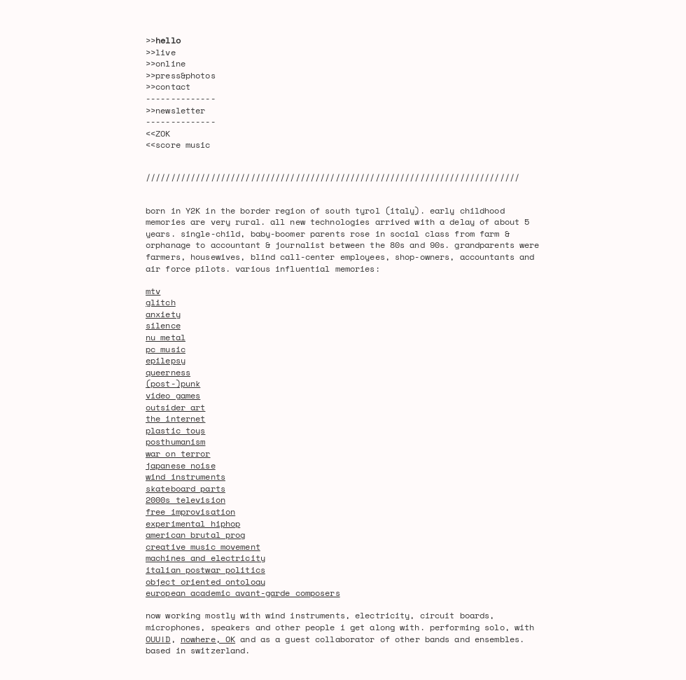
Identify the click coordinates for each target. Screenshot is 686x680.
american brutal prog (195, 535)
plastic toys (175, 430)
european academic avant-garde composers (243, 593)
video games (173, 395)
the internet (175, 418)
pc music (166, 349)
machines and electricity (205, 558)
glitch (161, 302)
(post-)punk (173, 383)
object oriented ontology (205, 582)
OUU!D (158, 639)
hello (168, 40)
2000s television (185, 500)
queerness (168, 372)
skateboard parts (185, 488)
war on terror (178, 453)
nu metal (166, 337)
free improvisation (190, 512)
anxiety (163, 314)
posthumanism (175, 441)
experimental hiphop (193, 523)
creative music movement (203, 547)
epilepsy (166, 360)
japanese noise (181, 465)
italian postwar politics (205, 570)
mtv (153, 291)
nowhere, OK (208, 639)
